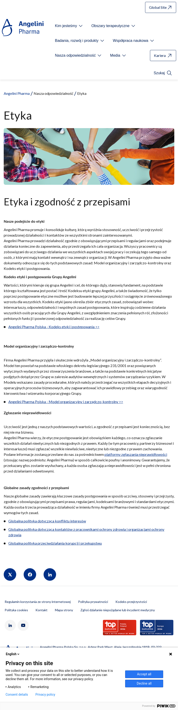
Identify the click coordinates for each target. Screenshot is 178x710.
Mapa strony (64, 610)
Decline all (144, 683)
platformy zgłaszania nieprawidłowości (136, 454)
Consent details (17, 694)
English (13, 654)
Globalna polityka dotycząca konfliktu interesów (47, 521)
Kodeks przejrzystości (131, 602)
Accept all (144, 674)
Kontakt (41, 610)
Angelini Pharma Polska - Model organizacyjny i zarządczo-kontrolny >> (65, 401)
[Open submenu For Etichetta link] (69, 25)
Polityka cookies (16, 610)
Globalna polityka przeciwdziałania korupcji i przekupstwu (55, 543)
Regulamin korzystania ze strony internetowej (38, 602)
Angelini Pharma (17, 93)
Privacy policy (45, 694)
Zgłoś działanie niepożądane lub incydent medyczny (117, 610)
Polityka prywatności (93, 602)
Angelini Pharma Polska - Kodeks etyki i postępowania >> (53, 326)
